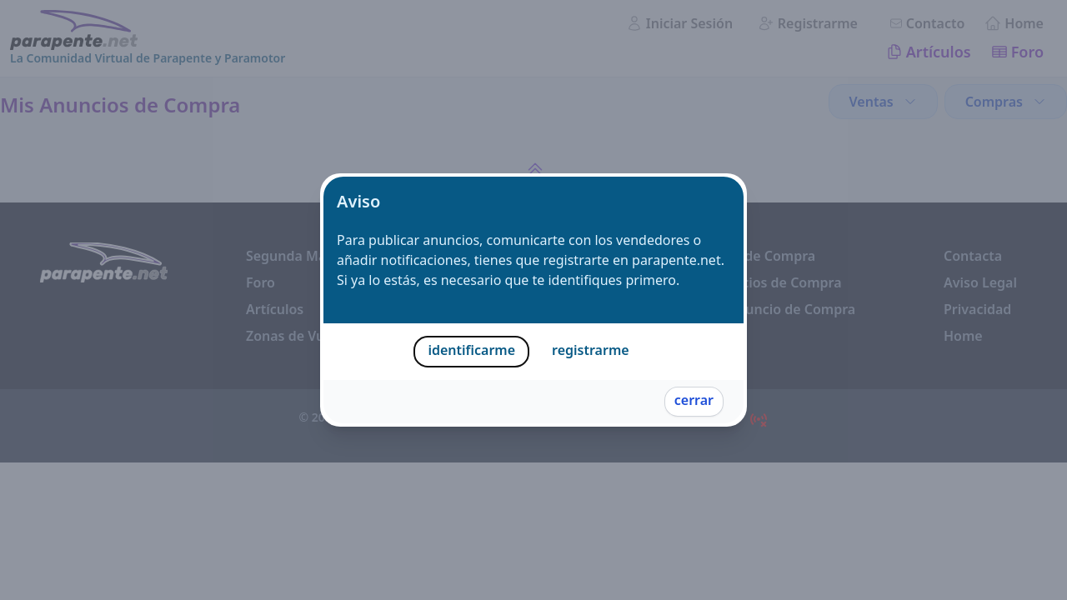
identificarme (471, 350)
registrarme (590, 350)
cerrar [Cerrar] (694, 400)
